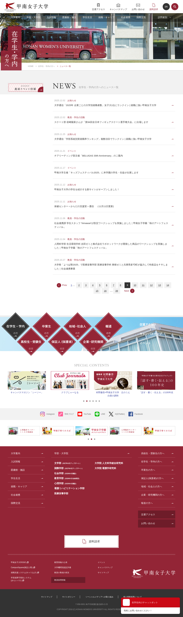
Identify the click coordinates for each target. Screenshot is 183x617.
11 (143, 285)
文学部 (67, 463)
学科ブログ (69, 414)
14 (167, 285)
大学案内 (15, 17)
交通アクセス (98, 9)
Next (126, 290)
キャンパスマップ (118, 9)
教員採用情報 (59, 580)
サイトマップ (103, 572)
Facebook (139, 414)
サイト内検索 (174, 6)
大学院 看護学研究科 (105, 468)
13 (159, 285)
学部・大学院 (33, 17)
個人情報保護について (132, 597)
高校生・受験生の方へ (152, 453)
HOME (30, 66)
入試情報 (51, 17)
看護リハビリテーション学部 (69, 488)
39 (116, 290)
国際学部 (68, 468)
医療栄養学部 (61, 493)
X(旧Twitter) (120, 414)
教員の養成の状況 (61, 572)
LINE (103, 414)
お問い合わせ (138, 9)
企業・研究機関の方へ (152, 494)
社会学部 (65, 473)
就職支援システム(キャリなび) (25, 572)
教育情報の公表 (60, 562)
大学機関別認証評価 (62, 567)
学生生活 (87, 17)
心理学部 (65, 483)
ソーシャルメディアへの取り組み (99, 597)
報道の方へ (147, 503)
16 (105, 290)
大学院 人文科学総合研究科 (109, 463)
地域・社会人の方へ (151, 486)
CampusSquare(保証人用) (23, 567)
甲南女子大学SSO (20, 562)
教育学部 (67, 478)
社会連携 (125, 17)
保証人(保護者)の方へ (152, 478)
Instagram (50, 414)
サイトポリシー (68, 597)
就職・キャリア (106, 17)
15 (97, 290)
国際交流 (141, 17)
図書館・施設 (69, 17)
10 (135, 285)
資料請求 (153, 9)
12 (151, 285)
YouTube (87, 414)
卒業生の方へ (148, 470)
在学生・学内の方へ (46, 66)
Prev (64, 285)
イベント (101, 562)
